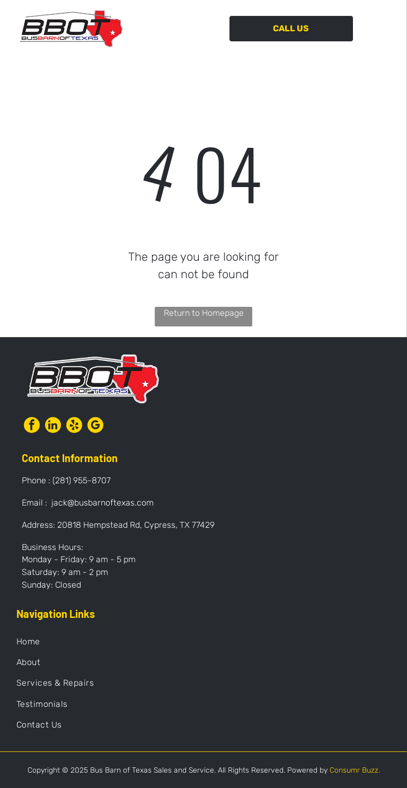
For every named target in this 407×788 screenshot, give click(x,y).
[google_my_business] (95, 426)
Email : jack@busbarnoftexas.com (88, 503)
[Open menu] (382, 29)
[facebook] (32, 426)
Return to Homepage (204, 313)
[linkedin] (53, 426)
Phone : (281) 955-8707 (66, 480)
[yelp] (74, 426)
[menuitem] (203, 641)
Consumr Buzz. (355, 770)
